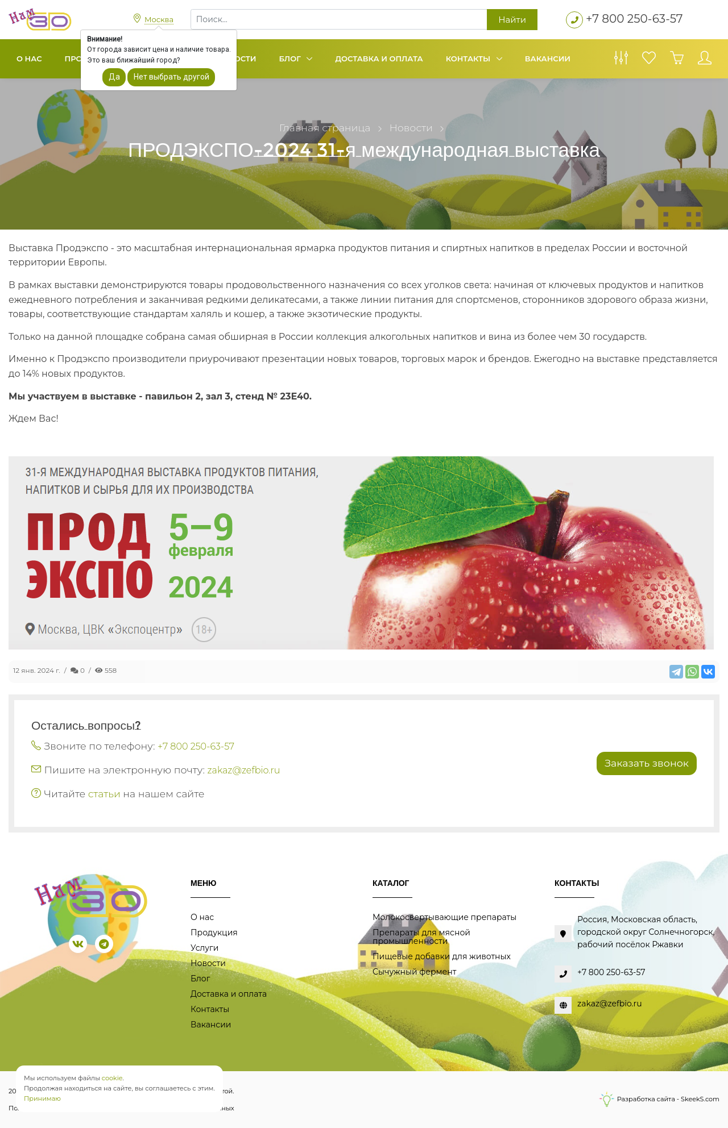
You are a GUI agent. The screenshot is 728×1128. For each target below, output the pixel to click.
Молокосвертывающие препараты (444, 917)
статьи (104, 794)
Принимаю (42, 1098)
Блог (291, 58)
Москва (158, 19)
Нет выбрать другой (171, 76)
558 (106, 670)
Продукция (214, 932)
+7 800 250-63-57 (634, 19)
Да (114, 76)
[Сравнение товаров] (621, 60)
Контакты (469, 58)
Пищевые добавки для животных (442, 956)
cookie (112, 1078)
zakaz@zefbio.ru (244, 770)
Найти (512, 19)
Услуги (204, 948)
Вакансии (547, 58)
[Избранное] (649, 60)
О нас (29, 58)
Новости (208, 963)
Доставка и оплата (379, 58)
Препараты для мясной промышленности (421, 936)
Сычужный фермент (414, 972)
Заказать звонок (647, 763)
